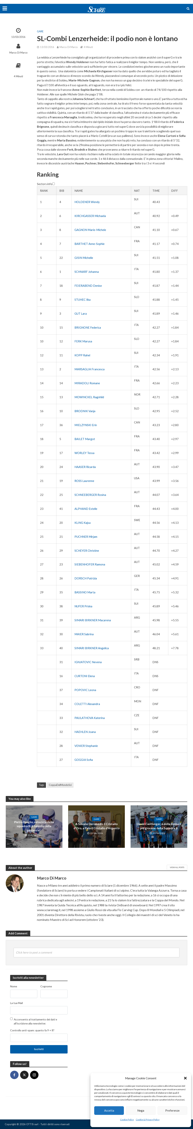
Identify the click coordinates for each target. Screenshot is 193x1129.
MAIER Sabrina (84, 634)
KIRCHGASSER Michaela (90, 216)
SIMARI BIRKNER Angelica (91, 648)
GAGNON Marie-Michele (90, 229)
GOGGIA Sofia (83, 759)
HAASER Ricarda (85, 467)
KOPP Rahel (82, 355)
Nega (140, 1110)
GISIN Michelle (83, 257)
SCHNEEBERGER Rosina (90, 494)
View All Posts (177, 867)
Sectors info (46, 184)
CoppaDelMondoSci (60, 784)
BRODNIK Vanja (84, 411)
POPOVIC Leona (85, 690)
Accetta (109, 1110)
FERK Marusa (83, 341)
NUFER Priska (83, 606)
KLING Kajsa (82, 522)
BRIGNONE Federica (87, 327)
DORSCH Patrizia (85, 578)
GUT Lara (80, 313)
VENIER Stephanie (86, 745)
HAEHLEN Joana (85, 731)
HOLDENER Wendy (87, 202)
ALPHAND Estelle (85, 508)
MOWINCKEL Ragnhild (89, 397)
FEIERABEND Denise (88, 285)
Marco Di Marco (18, 52)
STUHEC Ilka (82, 299)
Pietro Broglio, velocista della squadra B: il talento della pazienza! (34, 826)
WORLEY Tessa (84, 453)
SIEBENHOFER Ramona (89, 564)
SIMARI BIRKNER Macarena (92, 620)
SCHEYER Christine (86, 550)
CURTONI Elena (84, 676)
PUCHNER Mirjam (85, 536)
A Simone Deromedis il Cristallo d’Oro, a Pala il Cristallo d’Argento (96, 826)
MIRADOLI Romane (87, 383)
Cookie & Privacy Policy (147, 1119)
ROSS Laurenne (84, 480)
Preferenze (172, 1110)
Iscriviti (39, 1049)
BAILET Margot (84, 439)
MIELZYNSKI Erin (85, 425)
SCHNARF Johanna (86, 271)
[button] (185, 1078)
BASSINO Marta (84, 592)
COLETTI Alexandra (87, 704)
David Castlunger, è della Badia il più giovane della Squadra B (159, 826)
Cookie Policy (127, 1119)
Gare (40, 31)
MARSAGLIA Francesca (89, 369)
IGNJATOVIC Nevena (88, 662)
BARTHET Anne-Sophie (89, 243)
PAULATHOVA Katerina (89, 718)
